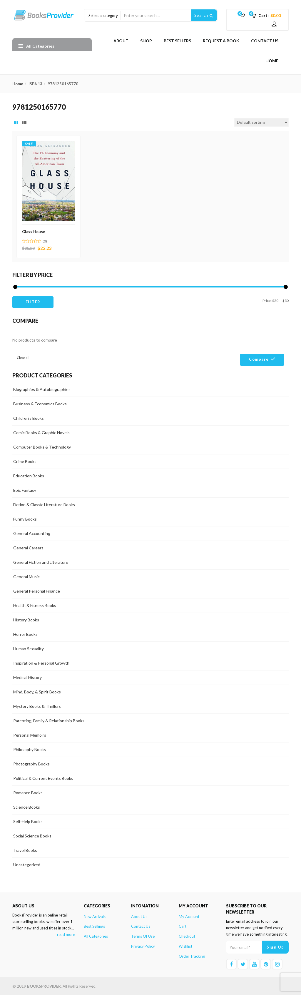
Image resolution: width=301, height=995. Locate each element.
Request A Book (221, 40)
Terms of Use (143, 935)
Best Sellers (177, 40)
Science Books (26, 806)
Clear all (23, 356)
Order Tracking (192, 955)
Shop (146, 40)
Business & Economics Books (40, 402)
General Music (26, 575)
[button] (268, 15)
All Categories (96, 935)
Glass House (34, 230)
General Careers (28, 546)
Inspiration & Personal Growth (41, 662)
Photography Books (31, 762)
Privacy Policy (143, 945)
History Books (26, 618)
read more (66, 934)
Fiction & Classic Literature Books (44, 503)
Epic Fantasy (24, 489)
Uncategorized (26, 863)
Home (271, 60)
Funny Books (25, 518)
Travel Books (25, 849)
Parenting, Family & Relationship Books (48, 719)
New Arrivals (95, 915)
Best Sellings (94, 925)
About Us (139, 915)
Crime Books (24, 460)
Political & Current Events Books (43, 777)
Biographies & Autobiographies (42, 388)
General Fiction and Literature (40, 561)
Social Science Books (32, 834)
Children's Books (28, 417)
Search (204, 15)
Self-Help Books (28, 820)
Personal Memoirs (29, 734)
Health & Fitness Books (34, 604)
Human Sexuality (28, 647)
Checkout (187, 935)
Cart (182, 925)
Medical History (27, 676)
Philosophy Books (29, 748)
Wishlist (185, 945)
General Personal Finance (36, 590)
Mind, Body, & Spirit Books (37, 690)
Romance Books (28, 791)
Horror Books (25, 633)
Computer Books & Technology (42, 446)
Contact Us (264, 40)
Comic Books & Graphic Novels (41, 431)
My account (189, 915)
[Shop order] (261, 122)
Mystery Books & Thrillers (37, 705)
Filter (33, 301)
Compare (259, 358)
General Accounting (31, 532)
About (120, 40)
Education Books (28, 474)
